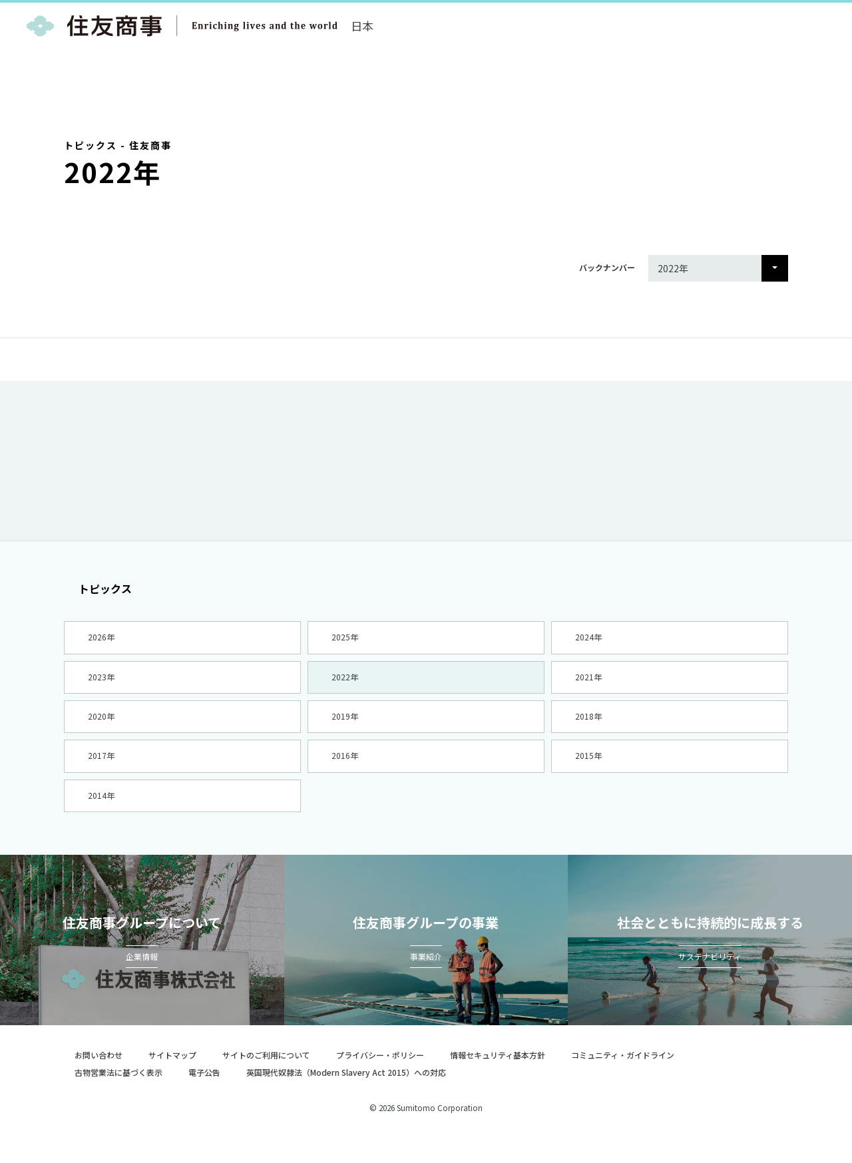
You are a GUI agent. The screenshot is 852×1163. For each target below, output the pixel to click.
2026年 (100, 639)
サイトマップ (172, 1079)
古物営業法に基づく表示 (118, 1096)
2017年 (100, 773)
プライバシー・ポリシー (380, 1079)
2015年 (587, 773)
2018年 (587, 728)
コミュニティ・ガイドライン (622, 1079)
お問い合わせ (98, 1079)
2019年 (344, 728)
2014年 (100, 816)
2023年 (100, 683)
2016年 (344, 773)
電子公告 (204, 1096)
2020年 (100, 728)
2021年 (587, 683)
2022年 (344, 683)
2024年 (587, 639)
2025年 (344, 639)
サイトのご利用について (266, 1079)
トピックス (98, 588)
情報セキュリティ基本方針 (497, 1079)
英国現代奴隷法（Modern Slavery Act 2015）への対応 (352, 1096)
